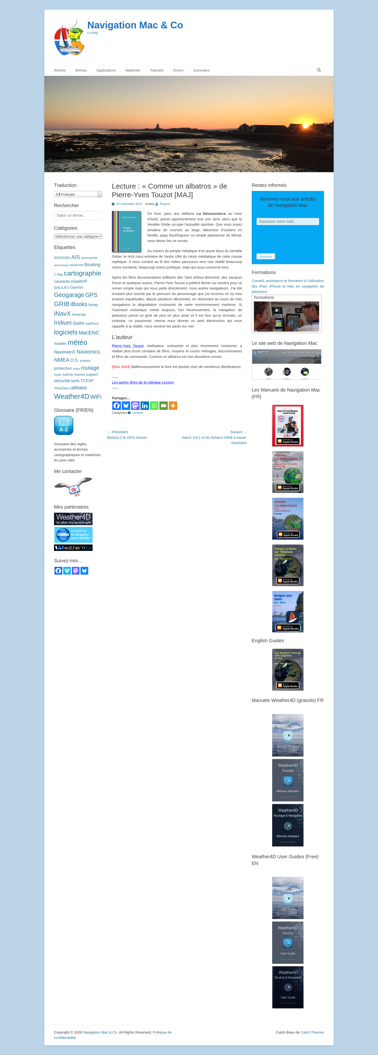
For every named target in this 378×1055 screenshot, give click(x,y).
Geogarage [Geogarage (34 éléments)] (69, 294)
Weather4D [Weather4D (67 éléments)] (71, 396)
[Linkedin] (145, 405)
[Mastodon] (135, 405)
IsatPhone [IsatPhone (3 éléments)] (92, 323)
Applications (106, 70)
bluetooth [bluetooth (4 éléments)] (76, 265)
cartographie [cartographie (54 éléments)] (82, 273)
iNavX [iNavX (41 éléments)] (62, 313)
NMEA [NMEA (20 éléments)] (61, 360)
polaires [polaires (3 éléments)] (85, 360)
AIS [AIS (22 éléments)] (75, 257)
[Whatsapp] (154, 405)
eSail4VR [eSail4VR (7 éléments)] (79, 281)
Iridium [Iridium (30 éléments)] (63, 322)
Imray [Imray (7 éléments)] (93, 304)
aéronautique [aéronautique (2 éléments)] (61, 265)
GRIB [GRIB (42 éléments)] (61, 304)
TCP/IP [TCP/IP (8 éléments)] (87, 381)
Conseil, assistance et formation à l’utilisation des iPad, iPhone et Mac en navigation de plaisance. (288, 286)
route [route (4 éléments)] (57, 374)
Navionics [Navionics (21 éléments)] (88, 352)
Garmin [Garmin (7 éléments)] (76, 287)
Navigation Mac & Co (135, 25)
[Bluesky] (126, 405)
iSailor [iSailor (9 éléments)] (78, 323)
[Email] (163, 405)
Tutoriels (157, 70)
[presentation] (293, 239)
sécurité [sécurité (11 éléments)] (62, 380)
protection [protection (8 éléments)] (63, 368)
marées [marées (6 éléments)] (60, 343)
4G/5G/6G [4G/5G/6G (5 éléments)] (62, 258)
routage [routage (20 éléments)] (90, 368)
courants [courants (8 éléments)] (62, 281)
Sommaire (201, 70)
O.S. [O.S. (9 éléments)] (74, 360)
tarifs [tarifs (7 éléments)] (75, 381)
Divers (178, 70)
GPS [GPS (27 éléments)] (91, 295)
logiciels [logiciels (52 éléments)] (66, 332)
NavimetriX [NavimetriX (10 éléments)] (64, 351)
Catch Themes (312, 1032)
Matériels (133, 70)
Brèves (81, 70)
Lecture (137, 412)
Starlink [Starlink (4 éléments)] (79, 374)
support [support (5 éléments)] (92, 374)
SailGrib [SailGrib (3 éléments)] (67, 374)
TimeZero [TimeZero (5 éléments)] (61, 388)
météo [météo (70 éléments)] (77, 342)
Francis (165, 204)
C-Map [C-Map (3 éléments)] (58, 274)
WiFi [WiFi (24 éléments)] (95, 397)
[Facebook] (116, 405)
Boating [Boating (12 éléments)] (92, 264)
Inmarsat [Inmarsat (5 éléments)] (79, 314)
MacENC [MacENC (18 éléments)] (89, 333)
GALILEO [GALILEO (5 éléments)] (61, 287)
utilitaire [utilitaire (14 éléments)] (78, 387)
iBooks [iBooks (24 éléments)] (79, 304)
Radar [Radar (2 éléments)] (76, 368)
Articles (60, 70)
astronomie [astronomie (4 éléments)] (89, 258)
